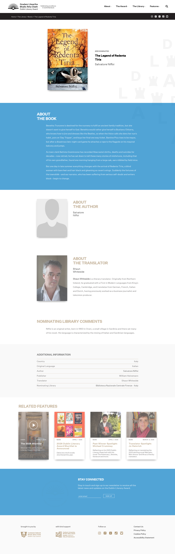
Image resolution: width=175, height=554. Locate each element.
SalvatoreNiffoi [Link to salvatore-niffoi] (78, 220)
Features (154, 6)
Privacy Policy (140, 530)
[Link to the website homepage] (32, 6)
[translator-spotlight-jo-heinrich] (141, 442)
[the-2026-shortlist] (33, 442)
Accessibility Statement (144, 538)
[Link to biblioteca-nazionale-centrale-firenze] (117, 391)
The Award (121, 6)
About (107, 6)
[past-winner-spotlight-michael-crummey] (105, 442)
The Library (138, 6)
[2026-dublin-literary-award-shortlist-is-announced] (69, 442)
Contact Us (138, 527)
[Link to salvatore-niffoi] (52, 224)
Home (13, 17)
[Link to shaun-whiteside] (52, 284)
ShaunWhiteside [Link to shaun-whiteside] (78, 276)
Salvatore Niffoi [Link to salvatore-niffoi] (104, 64)
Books (30, 17)
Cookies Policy (140, 534)
